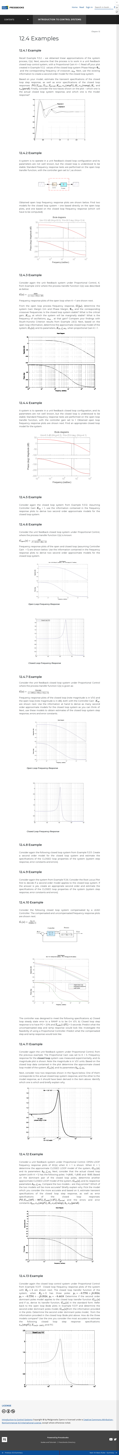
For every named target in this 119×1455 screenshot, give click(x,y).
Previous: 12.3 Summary (12, 1453)
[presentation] (98, 68)
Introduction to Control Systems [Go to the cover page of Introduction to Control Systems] (59, 19)
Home (75, 7)
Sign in (89, 7)
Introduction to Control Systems (17, 1419)
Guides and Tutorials (48, 1442)
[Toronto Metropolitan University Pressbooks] (14, 7)
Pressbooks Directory (67, 1442)
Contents (16, 19)
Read (81, 7)
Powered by (58, 1437)
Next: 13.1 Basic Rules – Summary (103, 1453)
